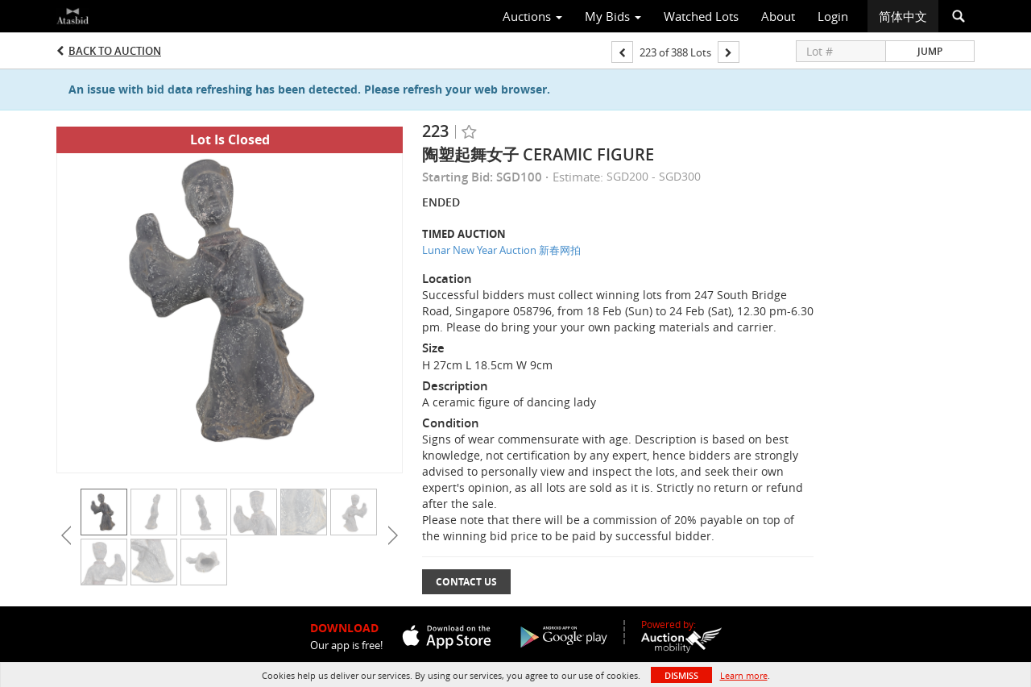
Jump (929, 51)
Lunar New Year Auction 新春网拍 (501, 250)
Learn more (744, 675)
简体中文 (903, 16)
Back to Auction (114, 51)
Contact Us (466, 582)
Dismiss (681, 675)
